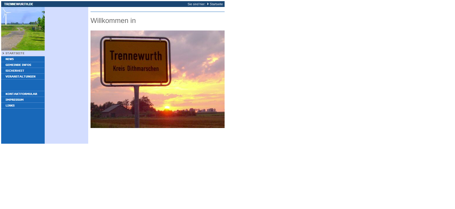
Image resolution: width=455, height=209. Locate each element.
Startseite (216, 4)
